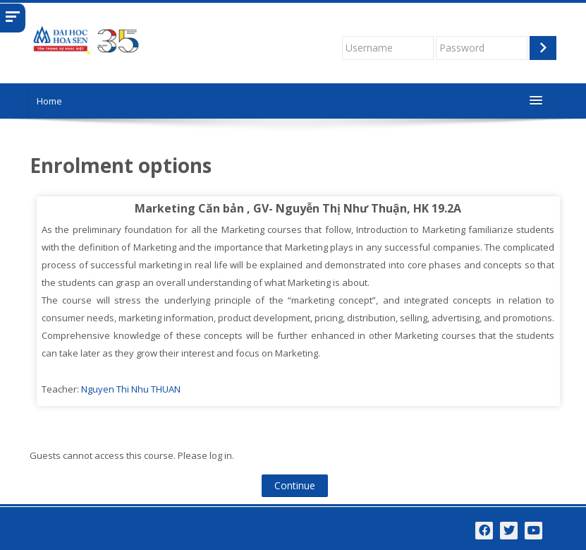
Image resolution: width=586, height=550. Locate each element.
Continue (294, 485)
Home (49, 101)
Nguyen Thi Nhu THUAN (131, 389)
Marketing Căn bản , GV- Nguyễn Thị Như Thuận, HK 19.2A (298, 208)
